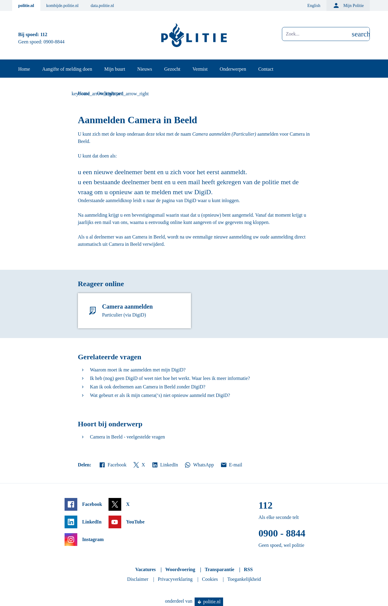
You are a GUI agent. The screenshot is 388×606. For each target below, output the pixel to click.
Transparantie (219, 569)
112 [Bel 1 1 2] (43, 34)
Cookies (210, 579)
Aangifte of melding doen (67, 69)
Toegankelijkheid (244, 579)
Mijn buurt (114, 69)
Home (24, 69)
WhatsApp (199, 465)
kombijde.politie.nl (62, 5)
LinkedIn (164, 465)
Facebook (112, 465)
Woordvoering (180, 569)
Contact (265, 69)
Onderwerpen (233, 69)
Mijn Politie (348, 5)
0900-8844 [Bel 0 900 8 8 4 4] (54, 41)
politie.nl (26, 5)
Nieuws (144, 69)
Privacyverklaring (175, 579)
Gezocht (172, 69)
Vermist (200, 69)
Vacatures (145, 569)
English (313, 5)
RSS (248, 569)
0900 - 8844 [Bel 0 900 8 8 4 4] (282, 533)
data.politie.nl (102, 5)
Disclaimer (137, 579)
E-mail (231, 465)
